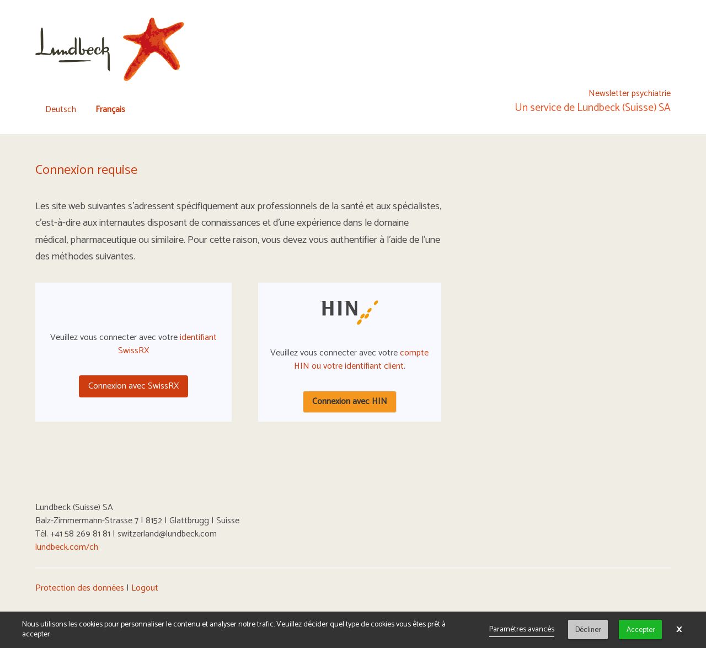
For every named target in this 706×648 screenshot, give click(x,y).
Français (110, 109)
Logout (144, 588)
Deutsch (60, 109)
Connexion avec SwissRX (133, 386)
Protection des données (79, 588)
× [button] (679, 629)
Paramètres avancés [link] (521, 629)
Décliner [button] (588, 630)
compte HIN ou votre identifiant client (361, 360)
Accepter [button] (641, 630)
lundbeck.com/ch (66, 547)
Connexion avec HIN (349, 401)
